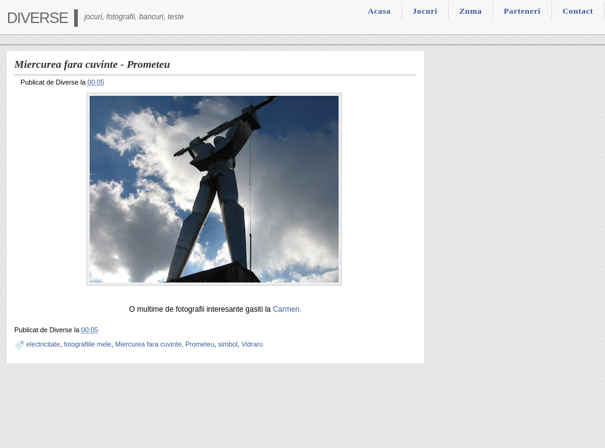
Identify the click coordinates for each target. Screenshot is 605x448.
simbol (227, 344)
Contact (578, 11)
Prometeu (200, 344)
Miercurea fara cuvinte (148, 344)
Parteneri (522, 11)
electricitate (43, 344)
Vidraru (252, 344)
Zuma (470, 11)
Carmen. (287, 309)
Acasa (379, 11)
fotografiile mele (87, 344)
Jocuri (425, 11)
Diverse (37, 17)
